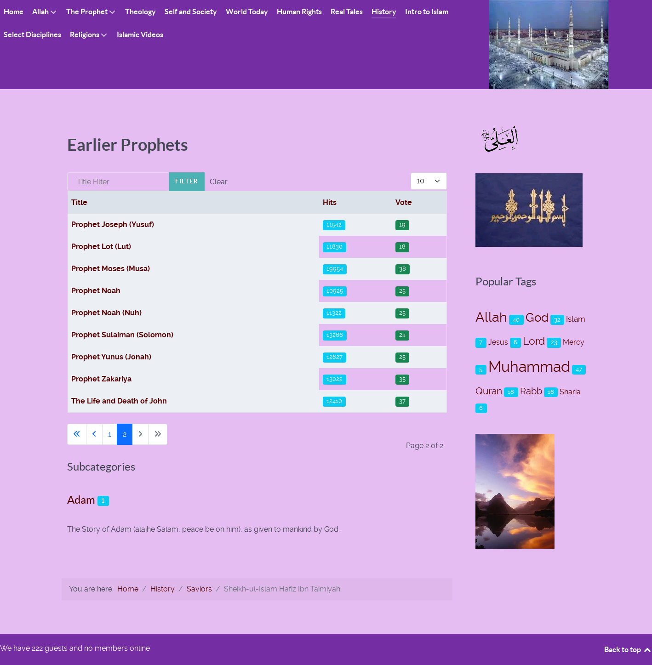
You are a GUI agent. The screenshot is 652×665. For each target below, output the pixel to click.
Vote (403, 202)
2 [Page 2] (124, 434)
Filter (187, 181)
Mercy (573, 342)
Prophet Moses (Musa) (110, 268)
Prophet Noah (95, 290)
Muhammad (529, 366)
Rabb (531, 391)
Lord (534, 341)
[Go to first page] (76, 434)
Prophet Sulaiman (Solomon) (122, 334)
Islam (575, 319)
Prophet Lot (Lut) (101, 246)
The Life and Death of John (119, 401)
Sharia (570, 391)
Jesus (498, 342)
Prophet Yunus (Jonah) (111, 356)
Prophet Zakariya (101, 379)
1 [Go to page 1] (109, 434)
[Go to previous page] (94, 434)
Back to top (628, 649)
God (537, 317)
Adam (81, 500)
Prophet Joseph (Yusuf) (112, 224)
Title (79, 202)
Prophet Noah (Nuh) (106, 312)
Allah (491, 317)
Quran (488, 391)
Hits (330, 202)
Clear (219, 181)
